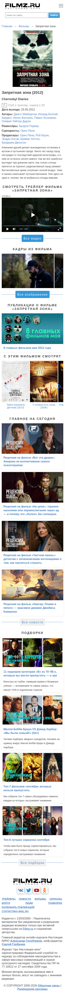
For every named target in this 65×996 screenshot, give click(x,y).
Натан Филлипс (23, 117)
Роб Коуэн (42, 135)
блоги (6, 903)
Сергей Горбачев (13, 944)
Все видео (32, 238)
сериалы (55, 899)
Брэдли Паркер (29, 126)
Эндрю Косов (10, 138)
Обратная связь (49, 985)
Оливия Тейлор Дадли (16, 121)
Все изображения (32, 294)
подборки (55, 903)
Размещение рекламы (32, 989)
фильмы (40, 899)
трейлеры (9, 899)
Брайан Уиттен (30, 138)
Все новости (32, 622)
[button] (59, 271)
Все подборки (32, 863)
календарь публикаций (18, 907)
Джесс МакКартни (25, 114)
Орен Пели (28, 130)
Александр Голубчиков (26, 940)
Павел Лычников (45, 117)
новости (25, 899)
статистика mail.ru (15, 911)
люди (29, 903)
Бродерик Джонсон (14, 142)
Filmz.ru (28, 928)
